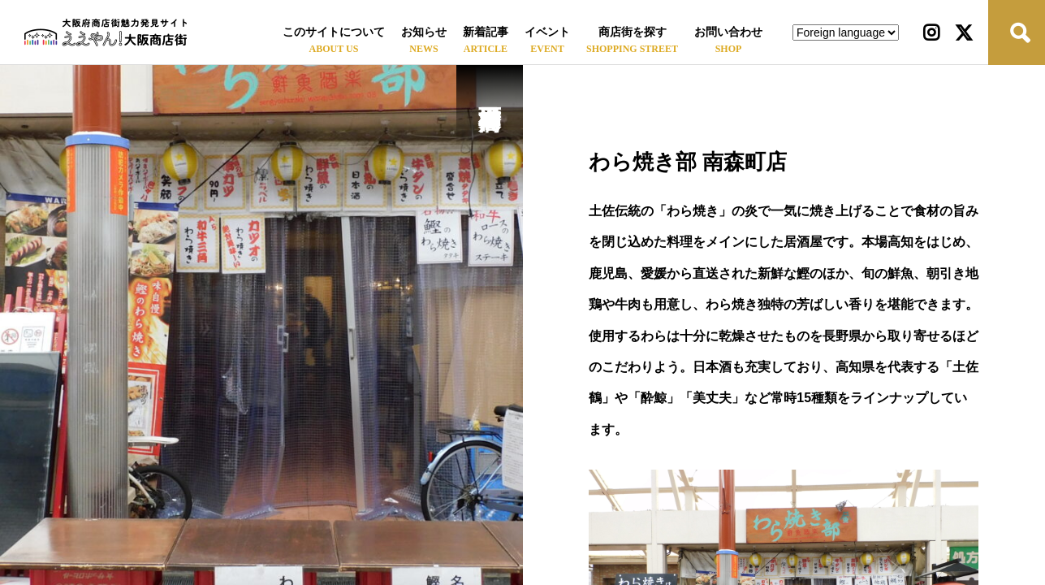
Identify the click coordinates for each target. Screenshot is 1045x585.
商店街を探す (632, 32)
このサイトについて (334, 32)
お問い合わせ (728, 32)
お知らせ (424, 32)
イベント (547, 32)
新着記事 (485, 32)
